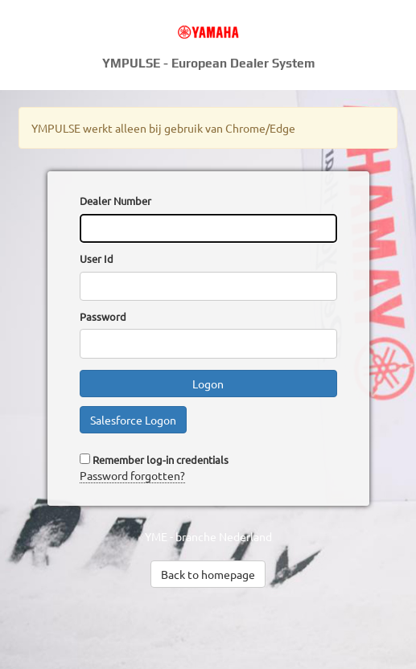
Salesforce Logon (133, 419)
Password (103, 316)
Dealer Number (115, 200)
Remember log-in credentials (161, 459)
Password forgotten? (132, 475)
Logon (208, 383)
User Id (96, 258)
